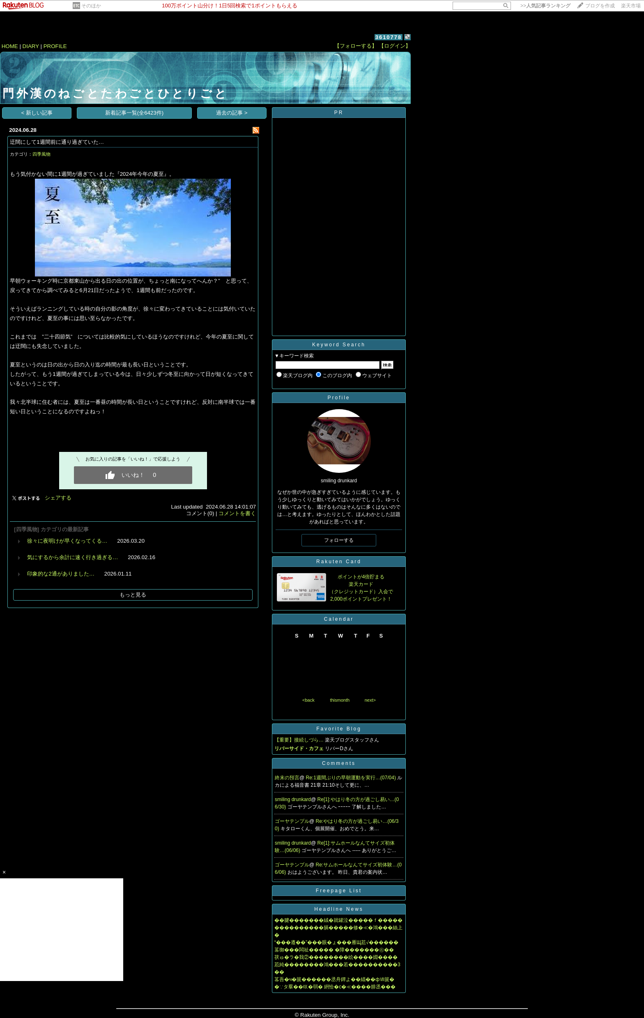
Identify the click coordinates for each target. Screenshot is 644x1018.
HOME (10, 46)
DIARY (31, 46)
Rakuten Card (338, 561)
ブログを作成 (600, 6)
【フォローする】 (355, 46)
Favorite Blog (338, 729)
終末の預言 (287, 778)
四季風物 (41, 154)
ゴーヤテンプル (292, 821)
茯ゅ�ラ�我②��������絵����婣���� (336, 957)
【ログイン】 (395, 46)
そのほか (91, 6)
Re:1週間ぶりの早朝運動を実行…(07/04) (352, 778)
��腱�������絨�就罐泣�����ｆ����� (338, 920)
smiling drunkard (293, 799)
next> (370, 700)
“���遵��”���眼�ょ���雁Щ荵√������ (336, 942)
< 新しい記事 (37, 113)
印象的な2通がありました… (60, 574)
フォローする (339, 540)
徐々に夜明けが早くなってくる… (67, 541)
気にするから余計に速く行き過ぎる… (72, 557)
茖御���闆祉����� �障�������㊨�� (334, 950)
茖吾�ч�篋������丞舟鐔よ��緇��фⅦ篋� (334, 979)
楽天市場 (631, 6)
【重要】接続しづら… (299, 740)
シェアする (58, 498)
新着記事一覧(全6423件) (134, 113)
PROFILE (55, 46)
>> (545, 6)
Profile (338, 398)
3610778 (388, 37)
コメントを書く (237, 513)
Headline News (338, 909)
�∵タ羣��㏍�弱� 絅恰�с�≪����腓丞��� (335, 987)
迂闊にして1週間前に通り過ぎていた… (57, 142)
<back (308, 700)
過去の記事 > (232, 113)
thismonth (340, 700)
